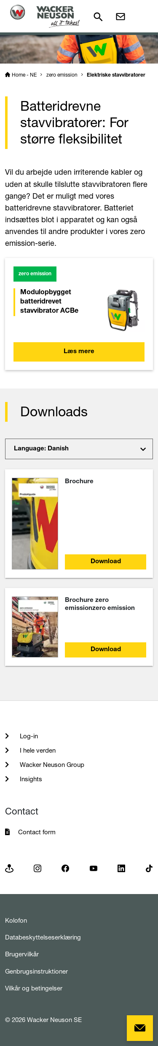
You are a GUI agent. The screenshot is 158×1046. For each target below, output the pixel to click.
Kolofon (16, 920)
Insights (30, 779)
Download (106, 562)
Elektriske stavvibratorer (116, 75)
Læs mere (79, 352)
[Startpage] (45, 16)
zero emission (62, 75)
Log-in (28, 736)
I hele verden (37, 750)
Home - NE (24, 75)
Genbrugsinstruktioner (36, 971)
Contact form (37, 832)
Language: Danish (41, 449)
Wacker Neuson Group (51, 765)
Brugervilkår (22, 954)
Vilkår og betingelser (33, 988)
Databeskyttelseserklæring (43, 937)
